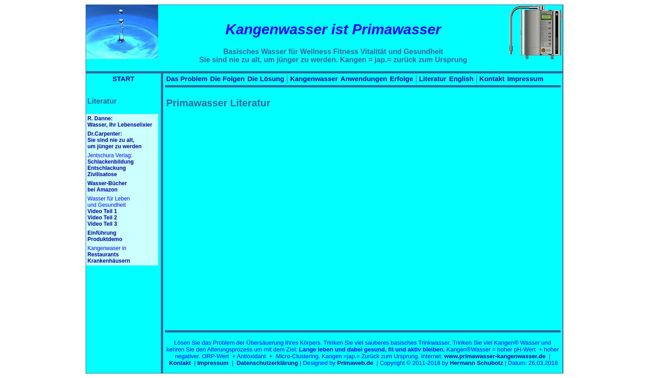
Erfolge (401, 78)
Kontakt (492, 78)
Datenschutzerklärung (267, 363)
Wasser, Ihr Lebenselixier (119, 125)
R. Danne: (100, 118)
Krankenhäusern (108, 261)
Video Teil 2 (102, 217)
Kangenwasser (314, 78)
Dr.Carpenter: (104, 134)
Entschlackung (106, 168)
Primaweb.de (355, 363)
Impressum (525, 78)
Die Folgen (227, 78)
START (124, 78)
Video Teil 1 (102, 211)
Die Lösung (265, 78)
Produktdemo (104, 239)
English (461, 78)
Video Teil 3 (102, 224)
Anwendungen (364, 78)
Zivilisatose (102, 174)
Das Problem (187, 78)
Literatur (433, 78)
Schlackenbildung (110, 162)
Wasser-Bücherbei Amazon (107, 186)
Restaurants (103, 254)
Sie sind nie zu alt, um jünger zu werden (114, 143)
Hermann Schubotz (476, 363)
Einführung (101, 233)
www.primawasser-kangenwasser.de (494, 356)
